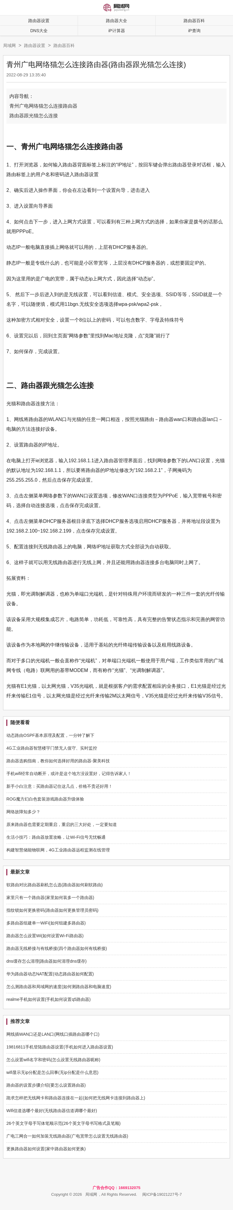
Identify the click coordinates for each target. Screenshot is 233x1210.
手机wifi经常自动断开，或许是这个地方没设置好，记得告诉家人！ (68, 773)
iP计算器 (116, 30)
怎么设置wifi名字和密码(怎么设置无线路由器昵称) (53, 1059)
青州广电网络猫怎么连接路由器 (43, 106)
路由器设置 (38, 20)
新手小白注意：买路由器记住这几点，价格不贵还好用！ (59, 786)
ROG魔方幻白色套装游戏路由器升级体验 (45, 799)
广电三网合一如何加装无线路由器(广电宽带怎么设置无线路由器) (67, 1136)
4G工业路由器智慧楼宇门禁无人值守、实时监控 (51, 748)
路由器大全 (116, 20)
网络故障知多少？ (23, 811)
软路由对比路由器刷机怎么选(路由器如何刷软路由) (54, 884)
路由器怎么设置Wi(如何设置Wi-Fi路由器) (44, 935)
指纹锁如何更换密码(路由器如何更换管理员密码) (52, 910)
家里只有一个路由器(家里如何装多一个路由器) (50, 897)
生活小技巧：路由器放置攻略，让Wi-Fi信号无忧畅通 (56, 837)
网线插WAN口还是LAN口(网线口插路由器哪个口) (53, 1034)
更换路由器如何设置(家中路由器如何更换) (46, 1148)
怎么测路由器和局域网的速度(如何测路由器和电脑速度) (58, 986)
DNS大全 (39, 30)
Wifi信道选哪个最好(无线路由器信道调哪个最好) (51, 1110)
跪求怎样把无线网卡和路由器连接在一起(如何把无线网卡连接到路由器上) (75, 1097)
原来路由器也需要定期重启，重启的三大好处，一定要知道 (61, 824)
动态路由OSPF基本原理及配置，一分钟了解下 (50, 735)
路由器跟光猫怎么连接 (33, 115)
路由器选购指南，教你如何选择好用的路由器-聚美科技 (58, 760)
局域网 (9, 45)
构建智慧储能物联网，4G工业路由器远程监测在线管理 (58, 849)
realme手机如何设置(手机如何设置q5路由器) (48, 999)
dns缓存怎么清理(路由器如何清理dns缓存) (46, 961)
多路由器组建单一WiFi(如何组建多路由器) (46, 923)
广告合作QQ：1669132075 (116, 1187)
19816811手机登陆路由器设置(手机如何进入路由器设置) (59, 1047)
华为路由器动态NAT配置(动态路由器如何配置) (50, 973)
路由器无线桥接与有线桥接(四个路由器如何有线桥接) (56, 948)
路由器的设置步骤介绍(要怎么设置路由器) (46, 1085)
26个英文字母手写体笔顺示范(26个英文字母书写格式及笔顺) (63, 1123)
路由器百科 (64, 45)
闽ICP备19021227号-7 (162, 1194)
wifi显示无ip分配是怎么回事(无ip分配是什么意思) (52, 1072)
